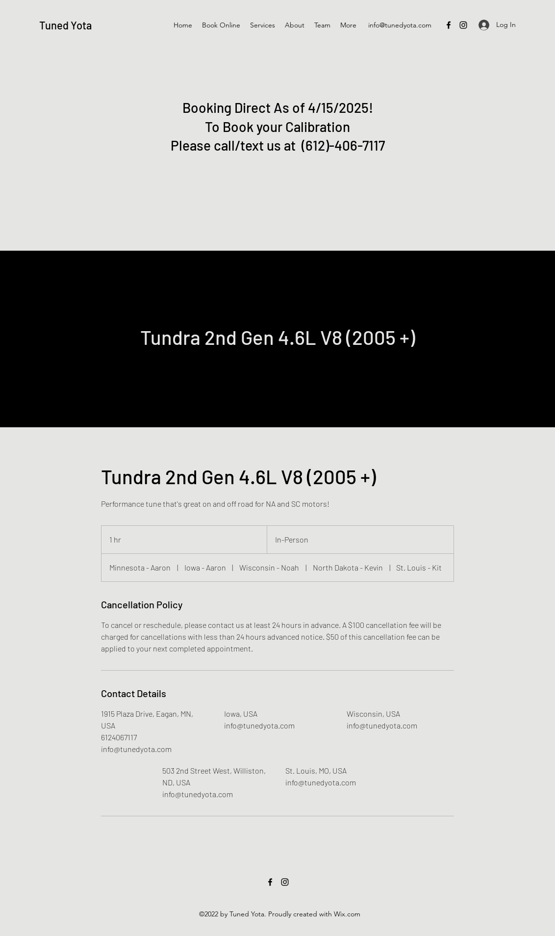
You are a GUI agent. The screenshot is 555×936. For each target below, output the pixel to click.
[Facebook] (449, 25)
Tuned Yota (65, 25)
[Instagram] (463, 25)
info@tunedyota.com (399, 25)
